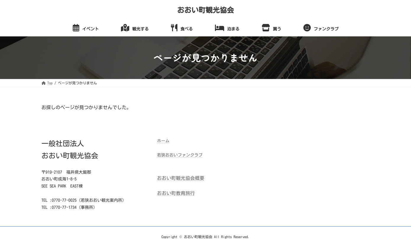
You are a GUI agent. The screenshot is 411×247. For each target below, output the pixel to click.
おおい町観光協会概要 (180, 178)
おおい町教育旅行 (176, 193)
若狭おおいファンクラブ (180, 155)
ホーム (163, 141)
